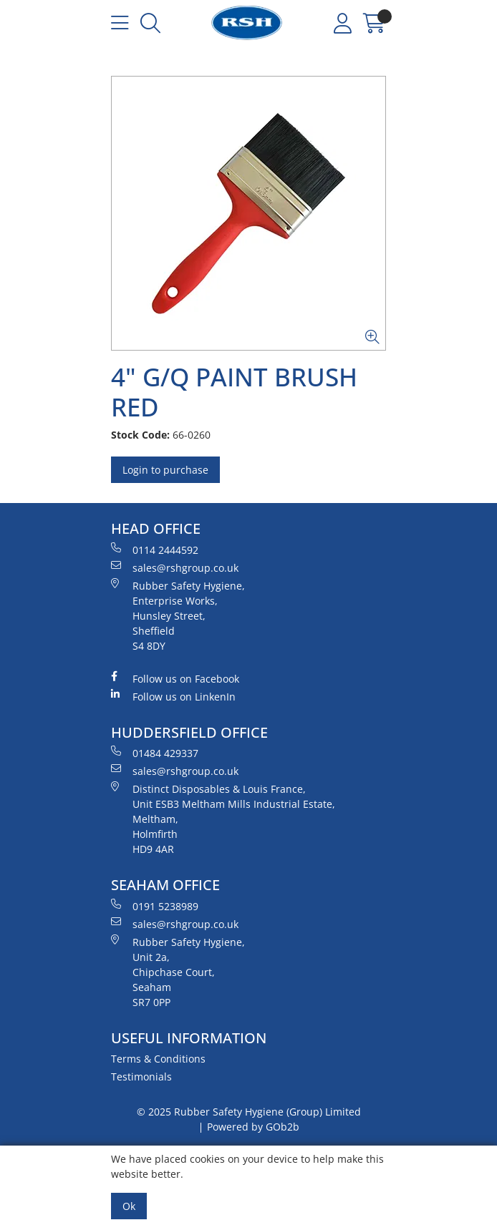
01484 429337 (154, 753)
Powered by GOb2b (253, 1126)
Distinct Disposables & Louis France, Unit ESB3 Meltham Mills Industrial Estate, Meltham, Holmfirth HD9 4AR (223, 818)
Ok (128, 1206)
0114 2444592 (154, 549)
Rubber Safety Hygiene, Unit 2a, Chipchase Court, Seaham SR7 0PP (178, 971)
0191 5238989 (154, 906)
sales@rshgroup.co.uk (174, 567)
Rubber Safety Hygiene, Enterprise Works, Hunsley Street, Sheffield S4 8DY (178, 615)
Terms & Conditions (158, 1058)
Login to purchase (165, 470)
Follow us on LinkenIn (173, 696)
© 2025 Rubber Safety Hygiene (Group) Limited (249, 1111)
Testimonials (141, 1076)
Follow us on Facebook (175, 678)
